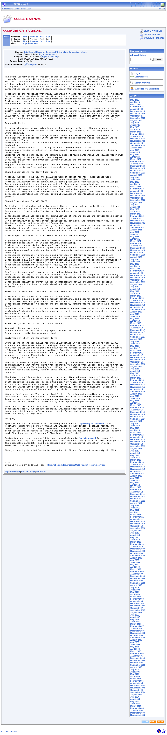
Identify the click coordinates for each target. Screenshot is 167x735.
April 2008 (135, 594)
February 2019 (137, 298)
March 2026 (135, 104)
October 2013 (136, 444)
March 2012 (135, 487)
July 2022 (134, 205)
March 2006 (135, 651)
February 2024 (137, 161)
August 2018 (136, 312)
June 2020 (135, 262)
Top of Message (12, 551)
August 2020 (136, 257)
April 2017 (135, 348)
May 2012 (134, 483)
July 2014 (134, 423)
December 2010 (137, 521)
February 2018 (137, 325)
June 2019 (135, 289)
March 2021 (135, 241)
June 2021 (135, 234)
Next (42, 37)
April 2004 (135, 704)
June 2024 (135, 152)
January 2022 (136, 218)
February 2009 (137, 571)
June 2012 (135, 480)
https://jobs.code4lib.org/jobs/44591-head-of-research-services (76, 544)
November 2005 (137, 660)
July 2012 (134, 478)
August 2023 (136, 175)
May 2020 (134, 264)
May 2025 (134, 127)
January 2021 (136, 246)
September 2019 (137, 282)
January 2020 (136, 273)
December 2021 (137, 221)
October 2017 (136, 334)
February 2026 (137, 107)
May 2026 (134, 100)
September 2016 (137, 364)
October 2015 (136, 389)
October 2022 (136, 198)
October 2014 (136, 417)
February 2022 (137, 216)
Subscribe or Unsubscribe (147, 89)
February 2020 (137, 271)
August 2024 (136, 148)
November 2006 (137, 633)
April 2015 (135, 403)
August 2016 (136, 366)
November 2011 (137, 496)
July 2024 (134, 150)
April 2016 (135, 375)
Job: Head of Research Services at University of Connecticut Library (55, 52)
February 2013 (137, 462)
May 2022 (134, 209)
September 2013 (137, 446)
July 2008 (134, 587)
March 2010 (135, 542)
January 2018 (136, 328)
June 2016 (135, 371)
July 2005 (134, 669)
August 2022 (136, 202)
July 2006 (134, 642)
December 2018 (137, 303)
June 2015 (135, 398)
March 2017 (135, 350)
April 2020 (135, 266)
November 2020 (137, 250)
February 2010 (137, 544)
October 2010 (136, 526)
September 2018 (137, 309)
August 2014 (136, 421)
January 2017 (136, 355)
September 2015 (137, 391)
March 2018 (135, 323)
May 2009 (134, 565)
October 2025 (136, 116)
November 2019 (137, 278)
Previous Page (28, 551)
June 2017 (135, 344)
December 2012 (137, 467)
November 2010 (137, 524)
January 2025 (136, 136)
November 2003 (137, 715)
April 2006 (135, 649)
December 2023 (137, 166)
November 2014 (137, 414)
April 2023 (135, 184)
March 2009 (135, 569)
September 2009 (137, 556)
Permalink (41, 551)
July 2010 (134, 533)
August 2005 (136, 667)
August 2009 (136, 558)
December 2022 (137, 193)
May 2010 (134, 537)
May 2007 (134, 619)
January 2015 (136, 410)
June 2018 (135, 316)
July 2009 (134, 560)
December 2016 (137, 357)
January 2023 (136, 191)
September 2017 (137, 337)
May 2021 (134, 237)
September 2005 (137, 665)
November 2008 (137, 578)
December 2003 (137, 713)
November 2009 (137, 551)
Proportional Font (30, 43)
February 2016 (137, 380)
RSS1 (152, 722)
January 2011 (136, 519)
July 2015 (134, 396)
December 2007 (137, 603)
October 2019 (136, 280)
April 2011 (135, 512)
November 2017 (137, 332)
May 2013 (134, 455)
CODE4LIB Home (152, 34)
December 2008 (137, 576)
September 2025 (137, 118)
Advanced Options (138, 55)
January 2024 (136, 164)
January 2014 (136, 437)
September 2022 (137, 200)
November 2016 (137, 360)
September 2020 (137, 255)
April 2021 (135, 239)
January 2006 (136, 656)
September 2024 (137, 145)
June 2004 (135, 699)
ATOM (145, 722)
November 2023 (137, 168)
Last (48, 37)
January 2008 (136, 601)
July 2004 (134, 697)
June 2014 (135, 426)
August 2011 (136, 503)
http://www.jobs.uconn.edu (91, 495)
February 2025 (137, 134)
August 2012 (136, 476)
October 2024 (136, 143)
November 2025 (137, 113)
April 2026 (135, 102)
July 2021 (134, 232)
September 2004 (137, 692)
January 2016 (136, 382)
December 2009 (137, 549)
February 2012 (137, 489)
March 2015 (135, 405)
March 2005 (135, 679)
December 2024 (137, 139)
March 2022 (135, 214)
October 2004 (136, 690)
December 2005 (137, 658)
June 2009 (135, 562)
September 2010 (137, 528)
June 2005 (135, 672)
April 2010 (135, 540)
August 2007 (136, 612)
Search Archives (138, 51)
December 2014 (137, 412)
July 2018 (134, 314)
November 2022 (137, 195)
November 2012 (137, 469)
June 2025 (135, 125)
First (25, 37)
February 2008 (137, 599)
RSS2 (160, 722)
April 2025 (135, 129)
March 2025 (135, 132)
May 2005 (134, 674)
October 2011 (136, 499)
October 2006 (136, 635)
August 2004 (136, 694)
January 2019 (136, 300)
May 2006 (134, 647)
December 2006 (137, 631)
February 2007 (137, 626)
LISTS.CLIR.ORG (9, 731)
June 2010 (135, 535)
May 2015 (134, 401)
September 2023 (137, 173)
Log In (137, 73)
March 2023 (135, 186)
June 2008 (135, 590)
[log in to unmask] (46, 54)
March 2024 (135, 159)
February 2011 (137, 517)
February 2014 (137, 435)
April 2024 (135, 157)
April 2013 (135, 458)
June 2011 (135, 508)
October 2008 (136, 581)
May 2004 (134, 701)
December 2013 (137, 439)
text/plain (32, 64)
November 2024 (137, 141)
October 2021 (136, 225)
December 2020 (137, 248)
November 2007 (137, 606)
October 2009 (136, 553)
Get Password (141, 77)
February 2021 (137, 243)
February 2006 (137, 653)
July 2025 (134, 123)
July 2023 (134, 177)
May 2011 (134, 510)
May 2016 (134, 373)
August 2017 (136, 339)
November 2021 (137, 223)
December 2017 (137, 330)
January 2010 (136, 546)
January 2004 (136, 710)
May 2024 (134, 154)
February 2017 (137, 353)
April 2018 (135, 321)
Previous (34, 37)
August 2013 (136, 448)
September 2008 (137, 583)
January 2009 (136, 574)
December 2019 (137, 275)
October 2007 (136, 608)
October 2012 (136, 471)
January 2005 (136, 683)
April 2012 (135, 485)
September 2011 (137, 501)
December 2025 (137, 111)
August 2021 (136, 230)
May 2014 (134, 428)
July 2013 (134, 451)
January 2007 (136, 628)
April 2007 (135, 622)
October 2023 (136, 170)
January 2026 (136, 109)
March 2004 (135, 706)
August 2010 (136, 530)
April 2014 (135, 430)
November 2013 (137, 442)
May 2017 (134, 346)
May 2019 (134, 291)
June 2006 (135, 644)
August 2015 (136, 394)
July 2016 (134, 369)
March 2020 (135, 268)
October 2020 (136, 252)
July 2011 (134, 505)
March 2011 (135, 514)
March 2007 (135, 624)
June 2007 (135, 617)
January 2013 (136, 464)
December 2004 (137, 685)
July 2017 (134, 341)
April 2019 (135, 293)
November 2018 (137, 305)
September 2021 (137, 227)
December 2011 (137, 494)
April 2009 (135, 567)
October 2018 (136, 307)
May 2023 (134, 182)
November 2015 (137, 387)
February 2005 (137, 681)
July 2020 (134, 259)
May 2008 (134, 592)
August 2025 (136, 120)
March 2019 (135, 296)
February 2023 (137, 189)
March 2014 (135, 432)
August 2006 (136, 640)
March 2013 (135, 460)
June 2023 (135, 180)
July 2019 (134, 287)
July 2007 (134, 615)
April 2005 (135, 676)
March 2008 (135, 597)
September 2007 (137, 610)
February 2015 (137, 407)
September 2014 (137, 419)
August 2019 (136, 284)
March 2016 (135, 378)
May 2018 (134, 319)
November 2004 (137, 688)
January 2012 (136, 492)
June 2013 (135, 453)
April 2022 (135, 211)
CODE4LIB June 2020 (154, 38)
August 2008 (136, 585)
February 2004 (137, 708)
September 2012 (137, 473)
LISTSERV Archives (153, 31)
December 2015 (137, 385)
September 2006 (137, 638)
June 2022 (135, 207)
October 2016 (136, 362)
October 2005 (136, 663)
